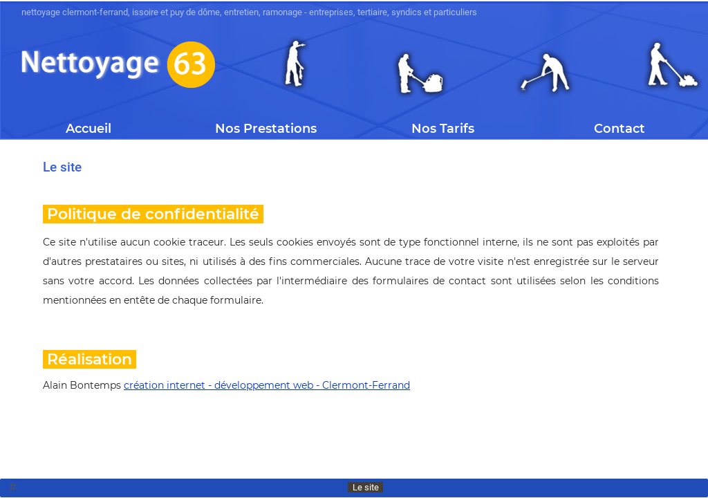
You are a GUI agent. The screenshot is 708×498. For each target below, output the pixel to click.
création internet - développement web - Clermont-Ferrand (267, 385)
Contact (619, 128)
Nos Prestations (266, 128)
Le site (366, 487)
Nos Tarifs (442, 128)
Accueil (88, 128)
